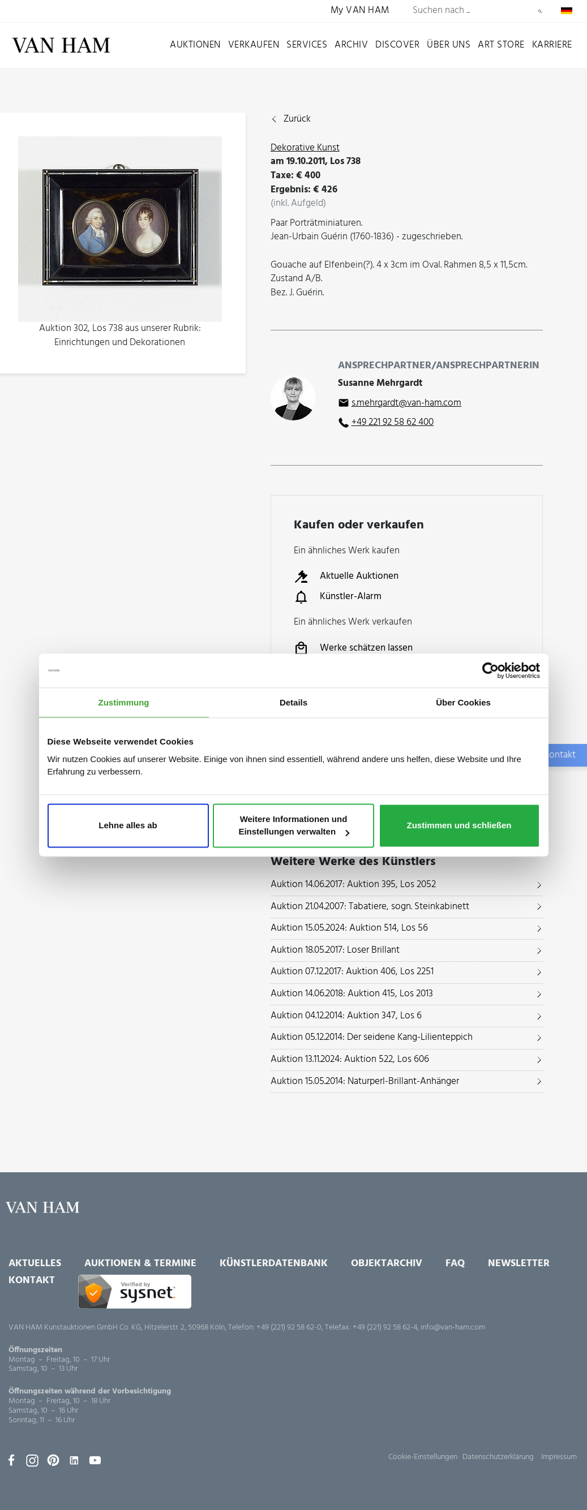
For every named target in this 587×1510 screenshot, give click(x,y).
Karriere (552, 45)
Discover (397, 45)
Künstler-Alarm (338, 597)
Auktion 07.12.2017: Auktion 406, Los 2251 (352, 971)
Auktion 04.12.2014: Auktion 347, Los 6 (346, 1015)
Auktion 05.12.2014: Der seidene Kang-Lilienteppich (372, 1037)
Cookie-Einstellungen (422, 1457)
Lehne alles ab (127, 826)
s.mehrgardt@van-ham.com (406, 403)
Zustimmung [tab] (123, 702)
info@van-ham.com (453, 1327)
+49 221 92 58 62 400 (393, 422)
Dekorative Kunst (305, 148)
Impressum (559, 1457)
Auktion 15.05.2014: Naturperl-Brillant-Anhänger (365, 1081)
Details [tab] (293, 702)
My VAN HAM (360, 11)
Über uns (448, 45)
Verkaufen (254, 45)
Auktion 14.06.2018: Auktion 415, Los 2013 (352, 993)
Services (306, 45)
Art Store (501, 45)
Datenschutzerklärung (498, 1457)
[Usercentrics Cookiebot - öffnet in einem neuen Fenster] (490, 670)
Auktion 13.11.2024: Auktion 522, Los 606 (350, 1059)
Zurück (297, 120)
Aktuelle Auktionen (346, 576)
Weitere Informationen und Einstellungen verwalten (293, 826)
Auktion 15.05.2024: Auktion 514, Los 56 (349, 928)
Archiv (351, 45)
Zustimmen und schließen (458, 826)
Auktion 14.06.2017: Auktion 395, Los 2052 (353, 884)
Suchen (540, 11)
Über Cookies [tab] (463, 702)
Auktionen (195, 45)
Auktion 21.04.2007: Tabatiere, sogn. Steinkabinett (370, 906)
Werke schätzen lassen (353, 648)
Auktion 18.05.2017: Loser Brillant (335, 950)
